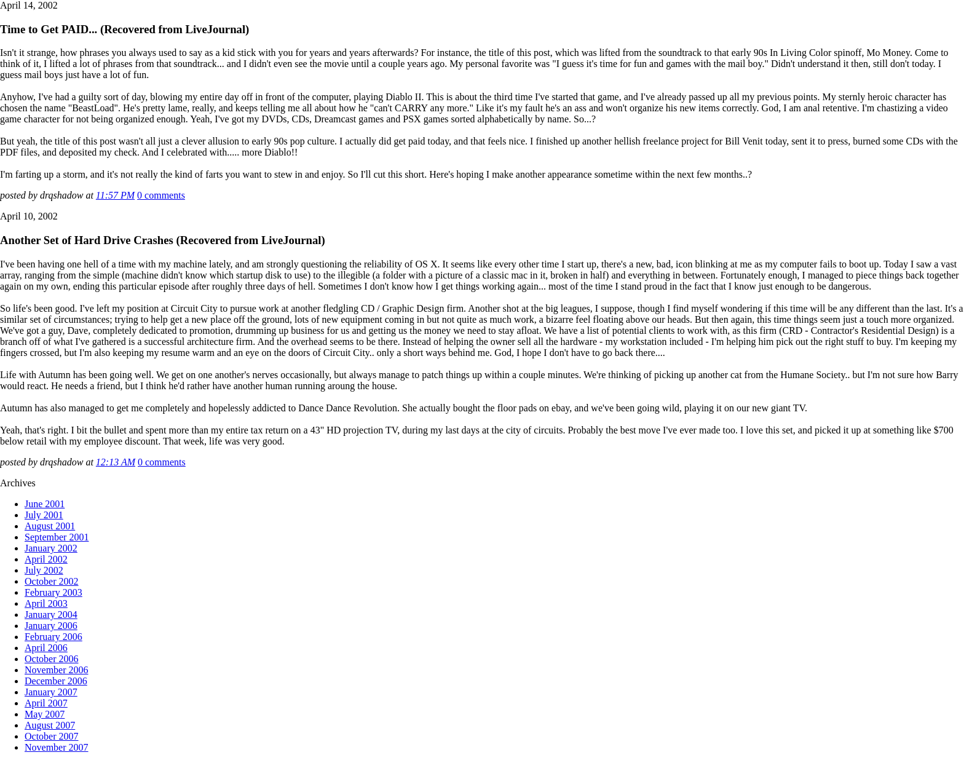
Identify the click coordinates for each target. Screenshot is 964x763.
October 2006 (52, 659)
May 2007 (45, 714)
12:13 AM (115, 462)
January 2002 (51, 548)
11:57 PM (115, 195)
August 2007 (50, 725)
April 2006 (46, 647)
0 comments (161, 195)
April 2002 (46, 559)
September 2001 (57, 537)
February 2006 (53, 636)
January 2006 (51, 625)
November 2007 (57, 747)
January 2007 (51, 692)
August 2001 (50, 526)
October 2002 (52, 581)
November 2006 (57, 670)
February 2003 (53, 592)
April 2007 (46, 703)
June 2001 (45, 504)
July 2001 (44, 515)
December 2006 (56, 681)
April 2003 (46, 603)
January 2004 (51, 614)
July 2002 (44, 570)
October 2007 (52, 736)
